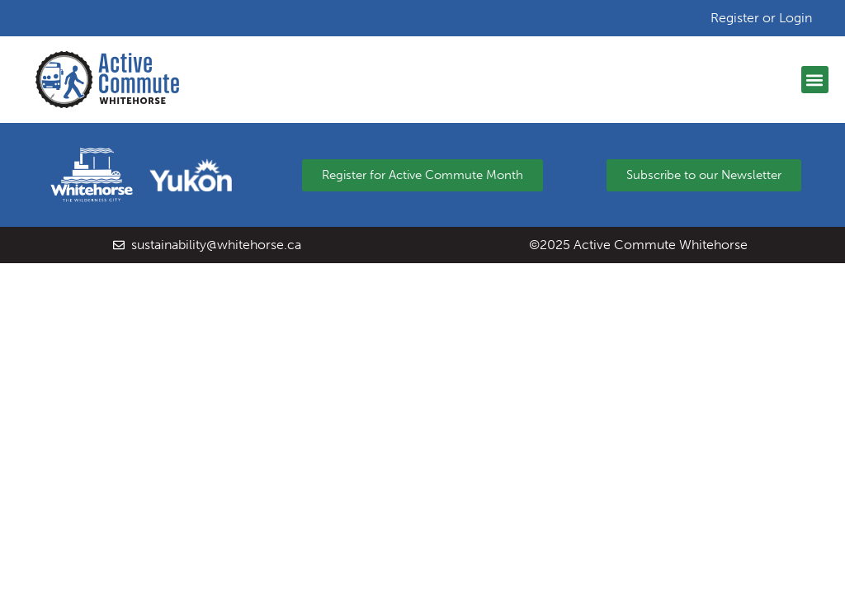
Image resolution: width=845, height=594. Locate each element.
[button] (814, 79)
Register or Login (761, 18)
